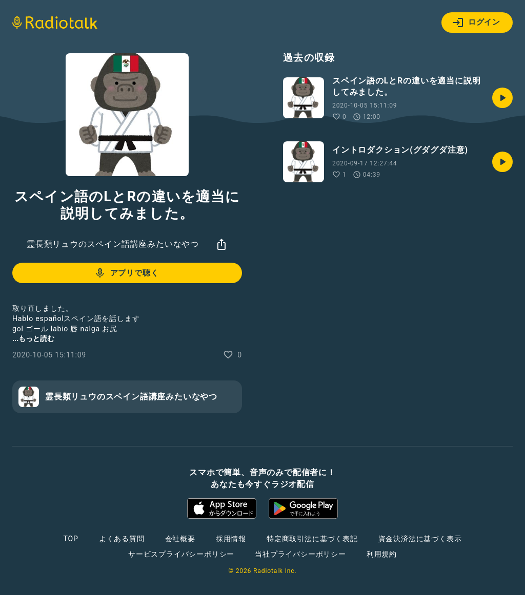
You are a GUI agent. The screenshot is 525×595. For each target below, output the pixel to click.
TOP (71, 539)
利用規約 (382, 554)
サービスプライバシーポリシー (181, 554)
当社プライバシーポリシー (300, 554)
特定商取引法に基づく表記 (312, 539)
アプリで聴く (126, 273)
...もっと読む (33, 338)
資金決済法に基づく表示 (420, 539)
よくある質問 (122, 539)
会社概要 (180, 539)
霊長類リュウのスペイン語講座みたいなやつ (113, 244)
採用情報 (231, 539)
